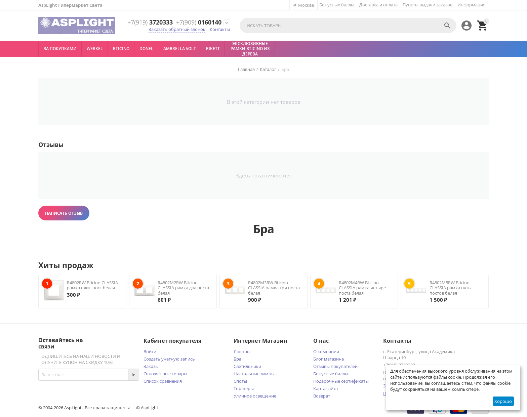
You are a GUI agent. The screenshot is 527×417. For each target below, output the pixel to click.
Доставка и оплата (378, 5)
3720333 (150, 22)
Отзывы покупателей (335, 366)
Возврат (321, 396)
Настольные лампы (254, 374)
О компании (326, 351)
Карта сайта (325, 388)
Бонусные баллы (336, 5)
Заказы (151, 366)
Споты (240, 381)
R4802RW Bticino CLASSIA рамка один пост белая (92, 285)
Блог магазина (328, 359)
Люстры (242, 351)
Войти (150, 351)
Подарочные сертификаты (341, 381)
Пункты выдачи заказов (427, 5)
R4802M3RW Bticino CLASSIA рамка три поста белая (274, 288)
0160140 (198, 22)
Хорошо (503, 401)
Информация (471, 5)
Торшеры (244, 388)
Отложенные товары (165, 374)
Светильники (247, 366)
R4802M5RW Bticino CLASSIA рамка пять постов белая (450, 288)
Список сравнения (163, 381)
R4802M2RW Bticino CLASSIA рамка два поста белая (183, 288)
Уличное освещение (255, 396)
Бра (237, 359)
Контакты (220, 29)
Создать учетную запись (169, 359)
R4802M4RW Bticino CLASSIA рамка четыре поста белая (362, 288)
